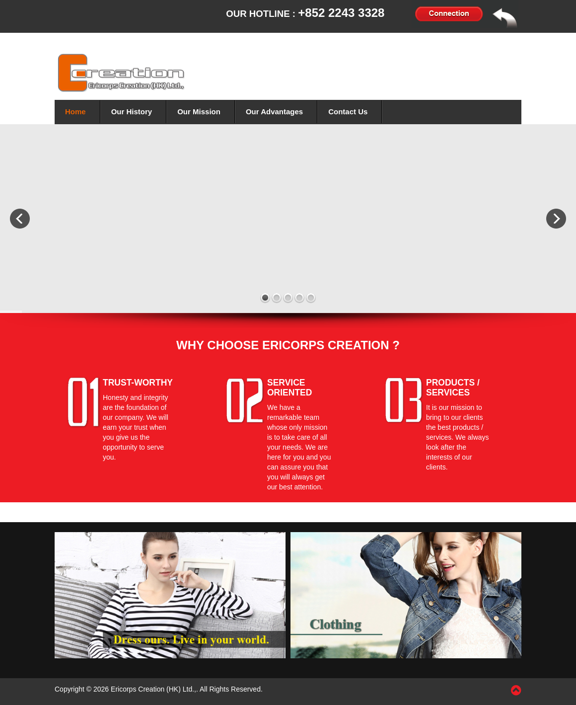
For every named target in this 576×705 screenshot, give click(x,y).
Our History (131, 111)
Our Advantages (274, 111)
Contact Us (347, 111)
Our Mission (198, 111)
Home (75, 111)
